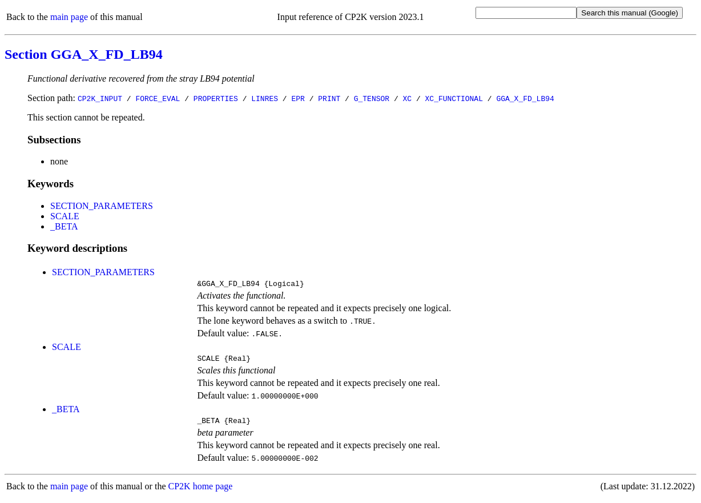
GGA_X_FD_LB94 (525, 98)
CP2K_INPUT (100, 98)
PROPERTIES (216, 98)
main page (69, 17)
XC (407, 98)
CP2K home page (200, 491)
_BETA (64, 226)
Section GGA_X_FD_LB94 (84, 54)
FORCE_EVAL (157, 98)
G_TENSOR (371, 98)
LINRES (264, 98)
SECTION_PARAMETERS (101, 206)
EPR (297, 98)
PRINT (329, 98)
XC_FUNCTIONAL (454, 98)
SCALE (64, 216)
